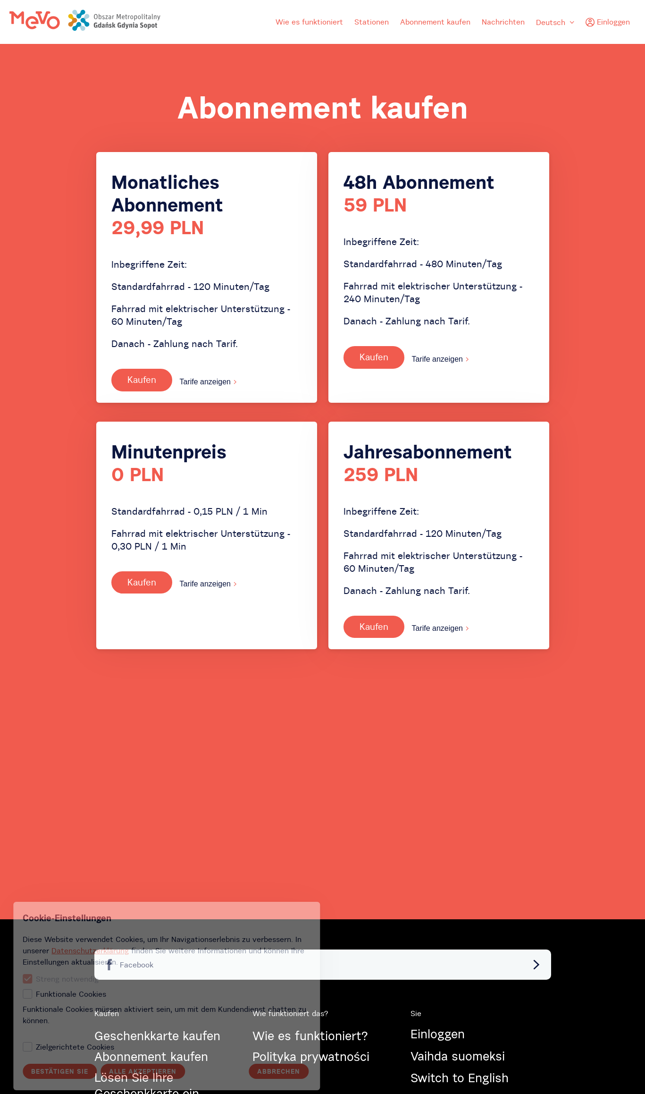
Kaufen (141, 379)
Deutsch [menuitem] (555, 22)
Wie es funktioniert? (310, 1035)
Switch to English (459, 1078)
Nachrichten (503, 21)
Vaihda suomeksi (457, 1056)
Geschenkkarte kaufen (157, 1035)
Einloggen (437, 1034)
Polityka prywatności (310, 1056)
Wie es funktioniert (309, 21)
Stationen (371, 21)
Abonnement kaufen (435, 21)
